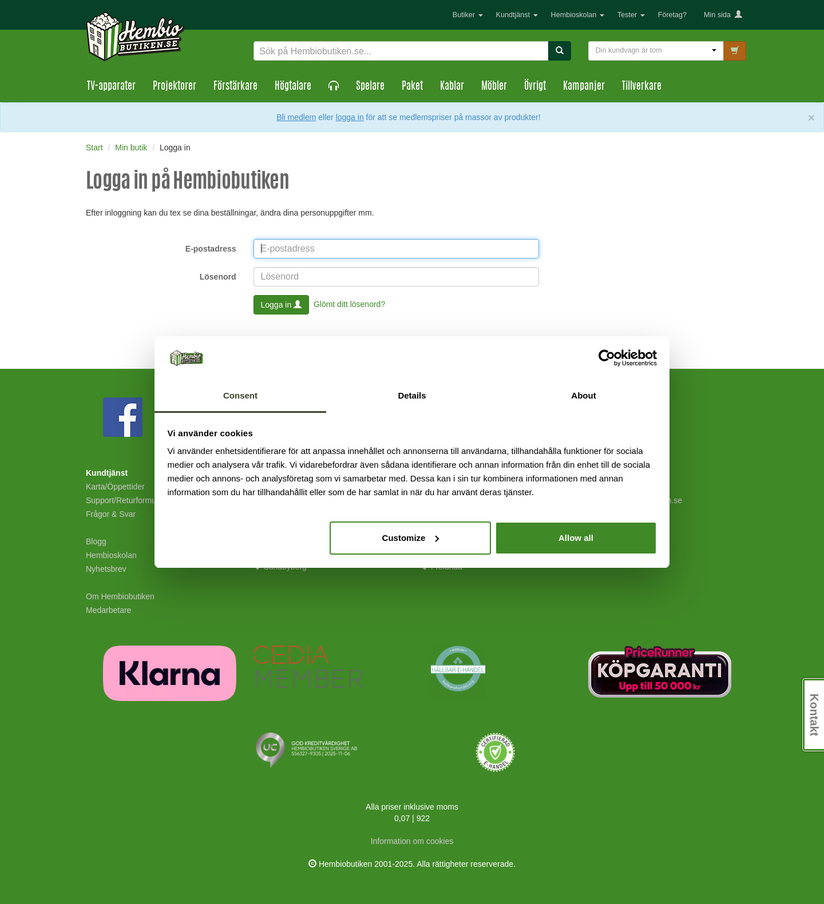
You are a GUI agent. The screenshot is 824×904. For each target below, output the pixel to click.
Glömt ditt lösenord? (349, 303)
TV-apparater (111, 87)
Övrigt (535, 87)
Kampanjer (584, 87)
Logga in (281, 304)
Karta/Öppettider (115, 486)
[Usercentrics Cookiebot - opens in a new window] (607, 358)
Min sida (723, 15)
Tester (631, 15)
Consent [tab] (240, 395)
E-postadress (210, 248)
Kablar (452, 87)
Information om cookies (412, 841)
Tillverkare (641, 87)
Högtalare (293, 87)
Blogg (96, 541)
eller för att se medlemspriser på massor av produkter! (429, 117)
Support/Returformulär (125, 500)
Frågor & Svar (111, 514)
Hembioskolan (577, 15)
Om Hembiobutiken (120, 596)
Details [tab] (412, 395)
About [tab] (583, 395)
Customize (410, 538)
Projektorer (174, 87)
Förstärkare (235, 87)
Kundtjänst (517, 15)
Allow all (575, 538)
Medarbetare (108, 610)
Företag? (672, 15)
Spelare (370, 87)
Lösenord (218, 276)
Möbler (494, 87)
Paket (412, 87)
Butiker (468, 15)
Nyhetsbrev (106, 569)
